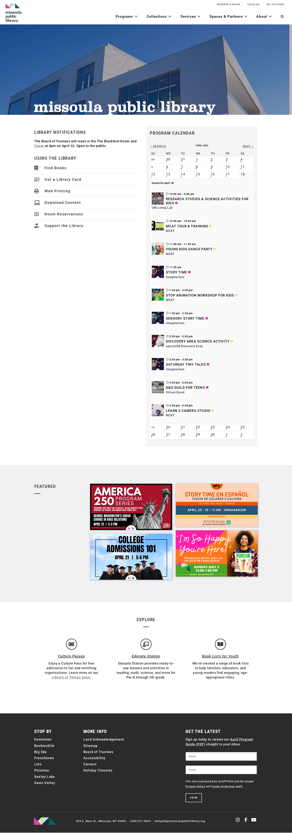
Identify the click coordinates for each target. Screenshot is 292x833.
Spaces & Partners (229, 16)
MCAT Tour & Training (187, 226)
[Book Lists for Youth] (220, 644)
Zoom (39, 146)
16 (213, 174)
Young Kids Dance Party (189, 249)
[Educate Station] (146, 644)
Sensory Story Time (185, 318)
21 (183, 427)
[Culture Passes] (71, 644)
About (264, 16)
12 (153, 174)
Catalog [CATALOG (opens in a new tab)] (253, 4)
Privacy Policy (195, 786)
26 (153, 434)
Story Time (176, 272)
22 (198, 427)
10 (228, 167)
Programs (127, 16)
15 (198, 174)
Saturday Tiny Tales (186, 364)
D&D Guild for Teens (185, 387)
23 (213, 427)
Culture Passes (71, 656)
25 (243, 427)
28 (183, 434)
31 (183, 159)
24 (228, 427)
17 (228, 174)
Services (190, 16)
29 (198, 434)
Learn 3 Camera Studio (188, 411)
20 (168, 427)
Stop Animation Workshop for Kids (200, 295)
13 (168, 174)
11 (243, 167)
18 (243, 174)
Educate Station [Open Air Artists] (146, 656)
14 (183, 174)
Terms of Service (223, 786)
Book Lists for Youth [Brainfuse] (220, 656)
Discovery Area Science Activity (198, 341)
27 (168, 434)
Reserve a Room (228, 4)
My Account (276, 4)
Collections (159, 16)
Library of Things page (71, 678)
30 (168, 159)
